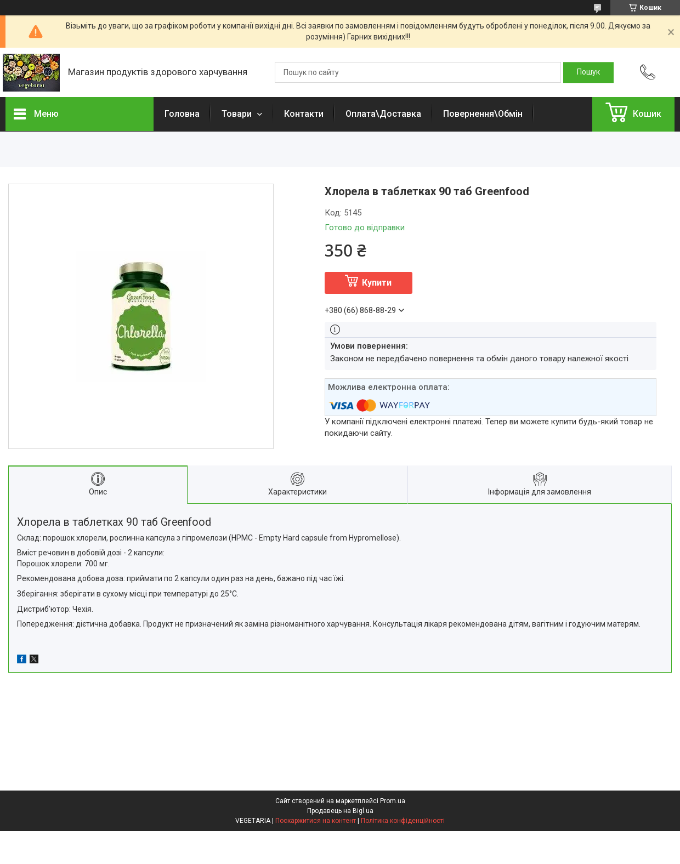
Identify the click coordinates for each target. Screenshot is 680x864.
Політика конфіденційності (403, 821)
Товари (238, 114)
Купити (377, 282)
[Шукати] (588, 72)
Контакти (304, 114)
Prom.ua (392, 801)
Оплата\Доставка (383, 114)
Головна (182, 114)
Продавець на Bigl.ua (340, 811)
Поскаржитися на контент (315, 821)
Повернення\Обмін (483, 114)
